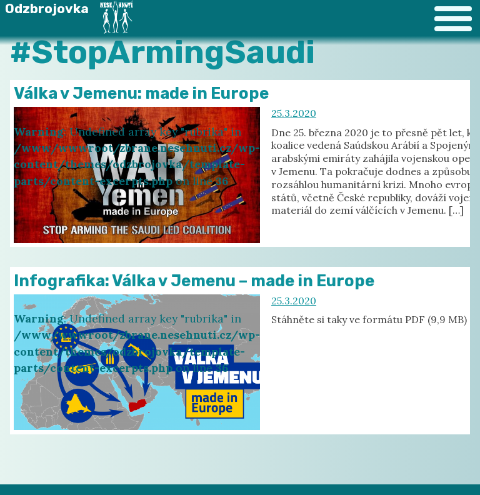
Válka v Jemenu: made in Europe (141, 93)
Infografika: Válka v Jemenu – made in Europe (194, 280)
